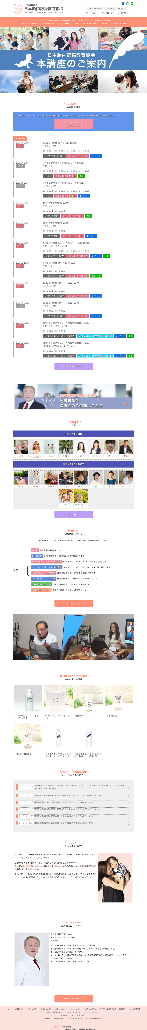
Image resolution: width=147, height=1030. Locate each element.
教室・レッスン (85, 20)
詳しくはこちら (73, 603)
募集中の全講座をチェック (73, 366)
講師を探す (73, 514)
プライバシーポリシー (74, 1018)
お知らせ (64, 1015)
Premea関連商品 (120, 23)
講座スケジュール (72, 23)
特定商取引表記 (58, 1018)
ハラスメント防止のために (94, 1018)
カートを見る (94, 8)
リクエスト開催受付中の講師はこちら (73, 124)
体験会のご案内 (68, 20)
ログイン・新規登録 (115, 8)
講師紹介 (105, 23)
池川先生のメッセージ (73, 998)
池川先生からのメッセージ (93, 1012)
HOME (39, 20)
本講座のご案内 (52, 20)
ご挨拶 (22, 23)
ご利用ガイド (95, 13)
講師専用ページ (127, 13)
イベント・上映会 (102, 20)
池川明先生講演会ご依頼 (108, 1009)
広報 (72, 1015)
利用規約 (47, 1018)
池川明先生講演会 (91, 23)
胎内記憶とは (34, 23)
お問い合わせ (111, 13)
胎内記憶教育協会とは (52, 23)
